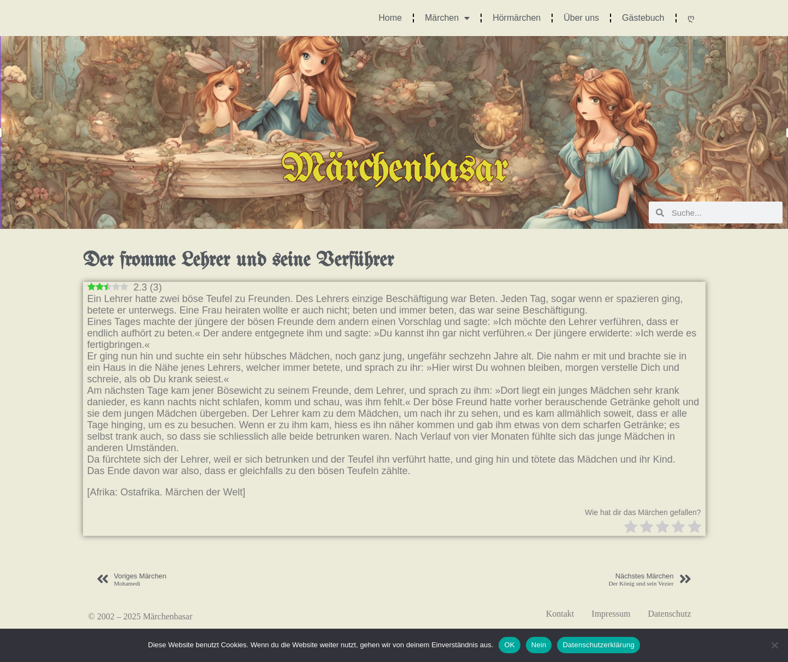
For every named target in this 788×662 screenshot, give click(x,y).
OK (509, 645)
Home (390, 17)
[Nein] (774, 645)
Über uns (581, 17)
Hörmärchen (517, 17)
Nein (539, 645)
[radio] (630, 528)
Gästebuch (643, 17)
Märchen (447, 18)
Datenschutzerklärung (598, 645)
